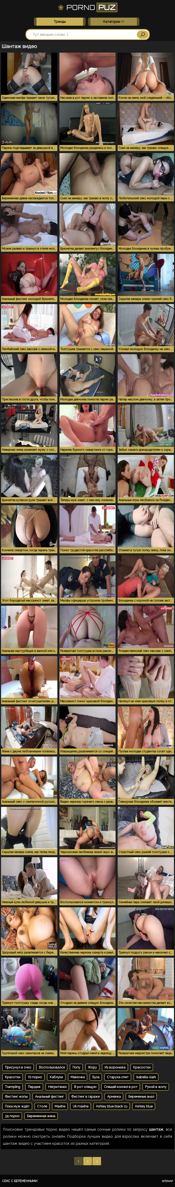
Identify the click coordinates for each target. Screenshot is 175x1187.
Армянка (114, 1097)
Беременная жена (41, 1116)
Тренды (60, 22)
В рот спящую (85, 1087)
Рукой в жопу (156, 1087)
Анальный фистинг (49, 1097)
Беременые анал (141, 1097)
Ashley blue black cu (111, 1106)
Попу (76, 1067)
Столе (42, 1106)
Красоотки (142, 1067)
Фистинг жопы (16, 1097)
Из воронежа (115, 1067)
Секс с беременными (19, 1181)
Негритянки (57, 1087)
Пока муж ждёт (17, 1106)
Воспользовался (52, 1067)
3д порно (12, 1116)
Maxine (59, 1106)
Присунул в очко (18, 1067)
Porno (87, 7)
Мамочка (77, 1077)
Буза (95, 1077)
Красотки (12, 1077)
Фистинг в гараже (85, 1097)
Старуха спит (118, 1077)
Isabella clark (146, 1077)
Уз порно (35, 1077)
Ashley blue (144, 1106)
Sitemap (167, 1181)
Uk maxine (80, 1106)
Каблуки (56, 1077)
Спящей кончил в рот (121, 1087)
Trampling (12, 1087)
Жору (92, 1067)
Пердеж (34, 1087)
